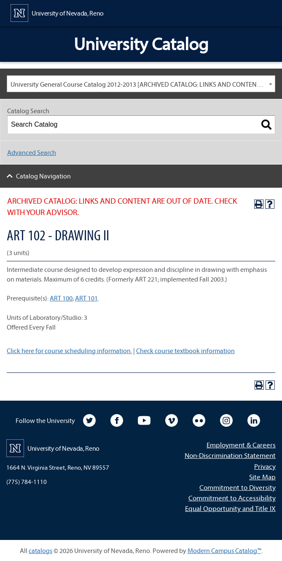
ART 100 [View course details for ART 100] (61, 298)
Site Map (262, 476)
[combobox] (141, 83)
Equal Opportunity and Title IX (230, 508)
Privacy (265, 466)
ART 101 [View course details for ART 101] (86, 298)
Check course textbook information (185, 350)
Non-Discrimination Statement (230, 455)
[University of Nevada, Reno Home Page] (57, 12)
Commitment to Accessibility (232, 497)
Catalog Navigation (43, 176)
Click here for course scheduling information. (69, 350)
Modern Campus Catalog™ (224, 550)
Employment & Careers (241, 444)
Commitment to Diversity (237, 487)
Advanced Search (31, 152)
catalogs (40, 550)
